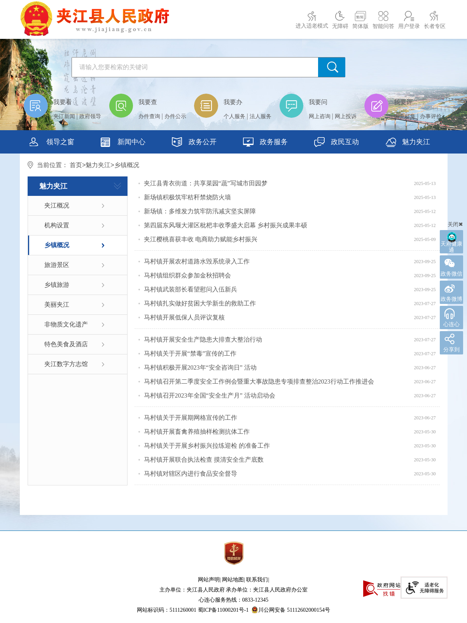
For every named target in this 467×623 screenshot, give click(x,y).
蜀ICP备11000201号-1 (223, 610)
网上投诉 (346, 116)
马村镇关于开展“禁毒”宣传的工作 (190, 353)
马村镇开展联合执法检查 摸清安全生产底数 (204, 459)
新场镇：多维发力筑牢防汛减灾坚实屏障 (200, 211)
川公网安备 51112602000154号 (290, 609)
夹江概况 (56, 205)
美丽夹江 (56, 304)
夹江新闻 (64, 116)
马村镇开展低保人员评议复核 (184, 317)
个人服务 (234, 116)
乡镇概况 (56, 245)
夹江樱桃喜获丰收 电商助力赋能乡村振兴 (200, 239)
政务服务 (265, 143)
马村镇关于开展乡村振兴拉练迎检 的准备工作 (207, 445)
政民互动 (336, 143)
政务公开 (194, 143)
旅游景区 (56, 265)
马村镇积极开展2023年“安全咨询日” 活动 (200, 367)
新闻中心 (123, 143)
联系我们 (257, 580)
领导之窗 (52, 143)
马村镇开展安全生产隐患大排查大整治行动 (203, 339)
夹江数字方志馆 (66, 364)
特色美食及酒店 (66, 344)
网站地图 (233, 580)
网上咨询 (320, 116)
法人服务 (260, 116)
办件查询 (149, 116)
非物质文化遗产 (66, 324)
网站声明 (209, 580)
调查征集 (405, 116)
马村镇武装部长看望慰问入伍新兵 (190, 289)
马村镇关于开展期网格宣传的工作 (190, 417)
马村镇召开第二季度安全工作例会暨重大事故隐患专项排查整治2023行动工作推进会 (259, 381)
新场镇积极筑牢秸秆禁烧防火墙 (187, 197)
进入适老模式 (312, 26)
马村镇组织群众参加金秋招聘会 (187, 275)
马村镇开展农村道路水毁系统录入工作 (197, 261)
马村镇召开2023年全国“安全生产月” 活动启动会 (209, 395)
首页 (76, 165)
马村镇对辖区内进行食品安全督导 (190, 473)
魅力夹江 (98, 165)
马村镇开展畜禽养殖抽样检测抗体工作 (197, 431)
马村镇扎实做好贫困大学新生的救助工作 (200, 303)
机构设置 (56, 225)
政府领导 (90, 116)
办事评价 (431, 116)
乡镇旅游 (56, 284)
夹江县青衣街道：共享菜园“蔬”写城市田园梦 (206, 183)
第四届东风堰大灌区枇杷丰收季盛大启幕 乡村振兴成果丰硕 (225, 225)
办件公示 (175, 116)
